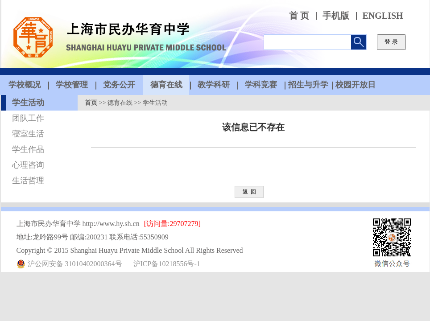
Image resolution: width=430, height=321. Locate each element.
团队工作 (28, 118)
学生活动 (28, 102)
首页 (91, 102)
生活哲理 (28, 180)
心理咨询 (28, 164)
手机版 (335, 16)
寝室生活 (28, 133)
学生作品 (28, 149)
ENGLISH (383, 16)
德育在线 (120, 102)
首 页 (299, 16)
